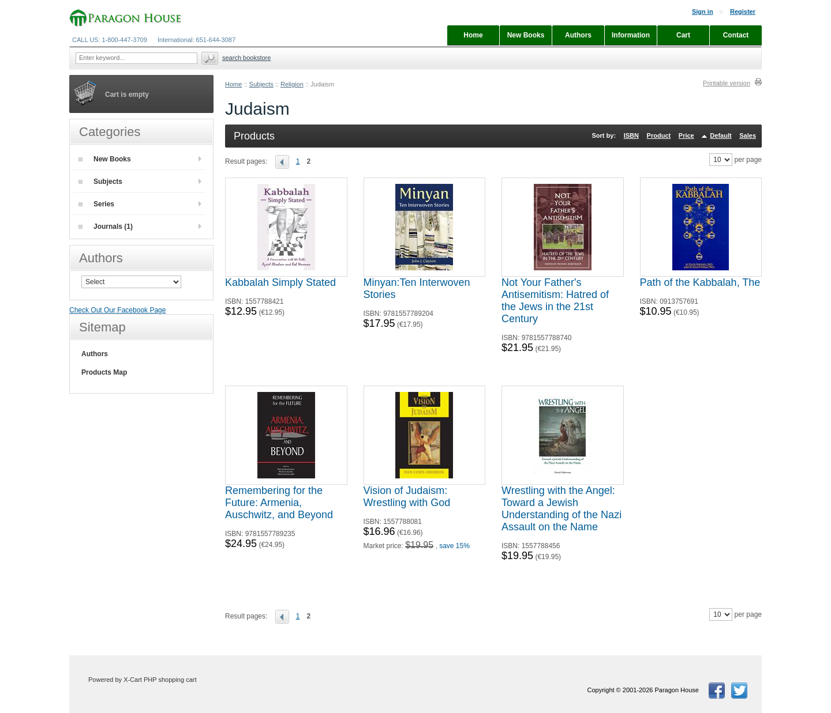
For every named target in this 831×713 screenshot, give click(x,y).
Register (742, 11)
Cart (683, 35)
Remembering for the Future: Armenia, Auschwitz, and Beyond (279, 502)
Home (233, 84)
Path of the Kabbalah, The (700, 282)
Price (686, 135)
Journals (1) (105, 226)
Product (659, 135)
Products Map (104, 372)
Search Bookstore (246, 57)
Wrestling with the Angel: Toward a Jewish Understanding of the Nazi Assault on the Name (561, 509)
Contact (736, 35)
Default (720, 135)
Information (631, 35)
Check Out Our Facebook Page (117, 310)
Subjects (261, 84)
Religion (292, 84)
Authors (94, 354)
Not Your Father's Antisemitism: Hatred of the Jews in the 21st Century (555, 301)
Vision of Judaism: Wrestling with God (407, 496)
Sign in (702, 11)
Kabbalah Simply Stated (280, 282)
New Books (104, 159)
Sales (747, 135)
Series (96, 204)
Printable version (726, 83)
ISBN (631, 135)
